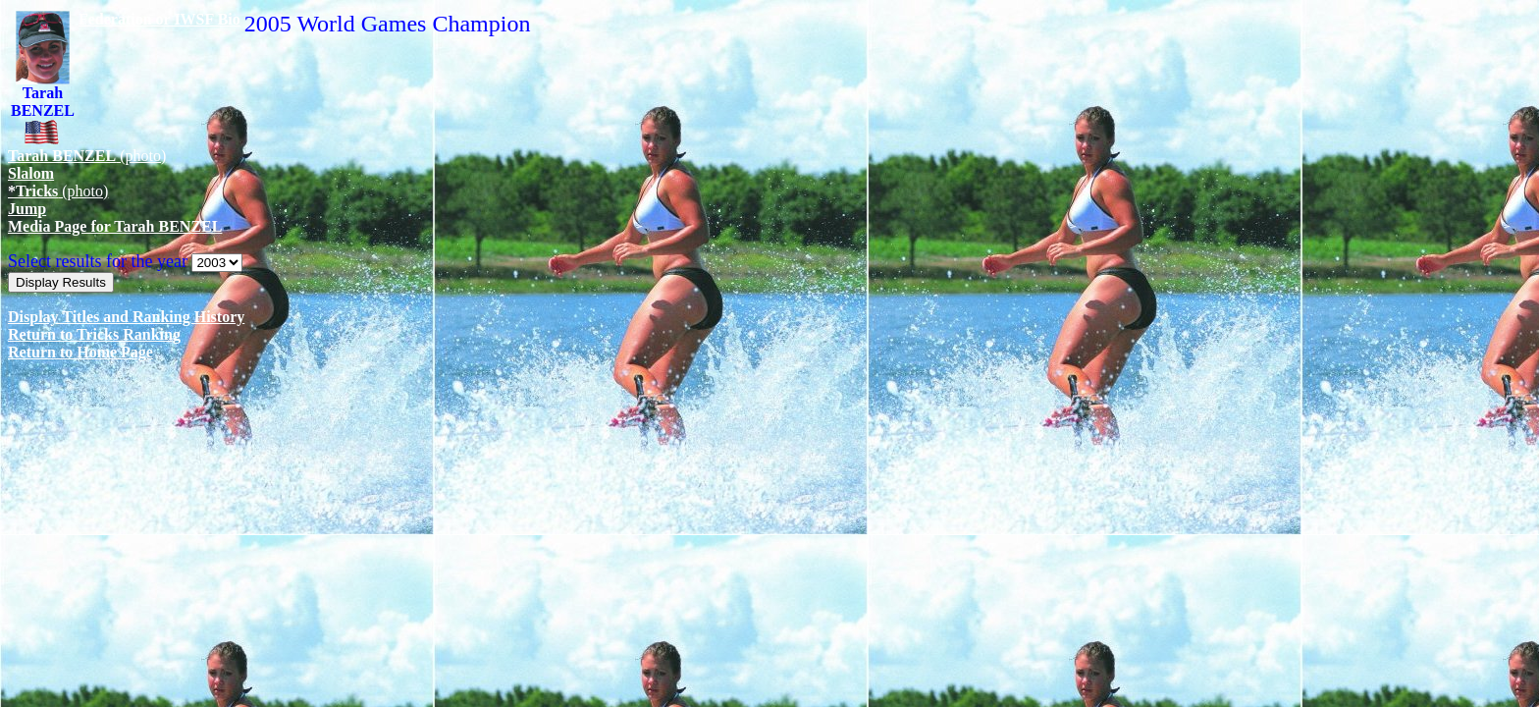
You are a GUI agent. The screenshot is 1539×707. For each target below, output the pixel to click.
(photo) (87, 155)
